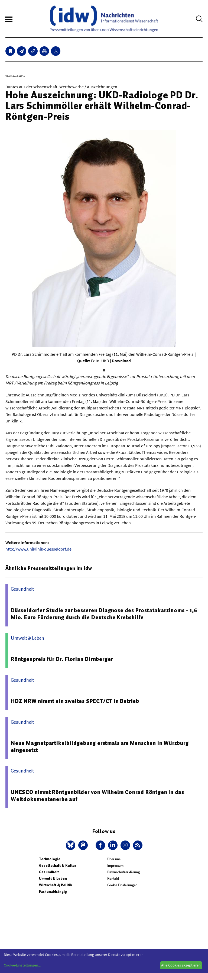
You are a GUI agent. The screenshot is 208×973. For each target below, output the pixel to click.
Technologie (49, 859)
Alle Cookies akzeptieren (181, 965)
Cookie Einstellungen (122, 885)
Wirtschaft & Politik (55, 885)
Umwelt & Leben (53, 878)
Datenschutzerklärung (123, 872)
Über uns (113, 859)
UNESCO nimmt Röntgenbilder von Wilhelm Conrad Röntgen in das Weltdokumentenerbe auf (97, 795)
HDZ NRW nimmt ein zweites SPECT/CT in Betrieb (75, 701)
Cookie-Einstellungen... (22, 965)
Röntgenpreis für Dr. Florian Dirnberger (62, 659)
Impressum (115, 865)
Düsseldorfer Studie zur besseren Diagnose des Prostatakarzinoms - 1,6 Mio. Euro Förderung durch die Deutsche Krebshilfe (104, 613)
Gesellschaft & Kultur (57, 865)
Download (121, 360)
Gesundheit (49, 872)
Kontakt (113, 878)
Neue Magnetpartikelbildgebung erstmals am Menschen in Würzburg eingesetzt (100, 746)
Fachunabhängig (53, 891)
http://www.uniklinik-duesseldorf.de (38, 549)
